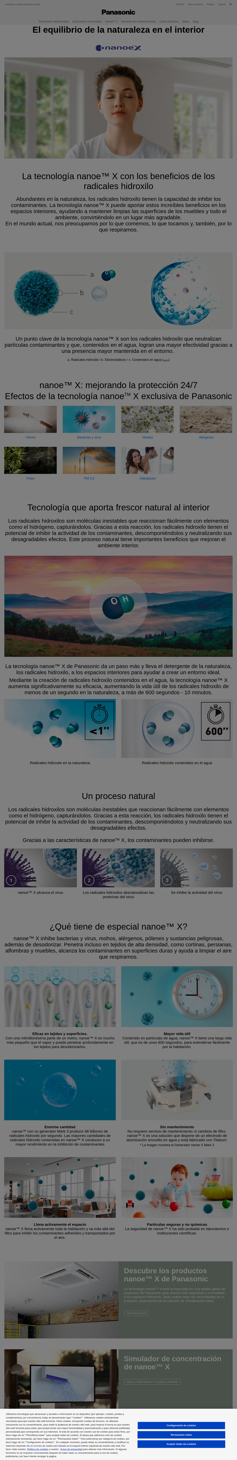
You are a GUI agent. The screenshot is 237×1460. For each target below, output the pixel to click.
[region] (118, 1434)
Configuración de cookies (181, 1425)
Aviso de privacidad (71, 1449)
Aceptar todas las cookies (181, 1444)
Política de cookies (37, 1449)
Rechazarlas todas (181, 1434)
